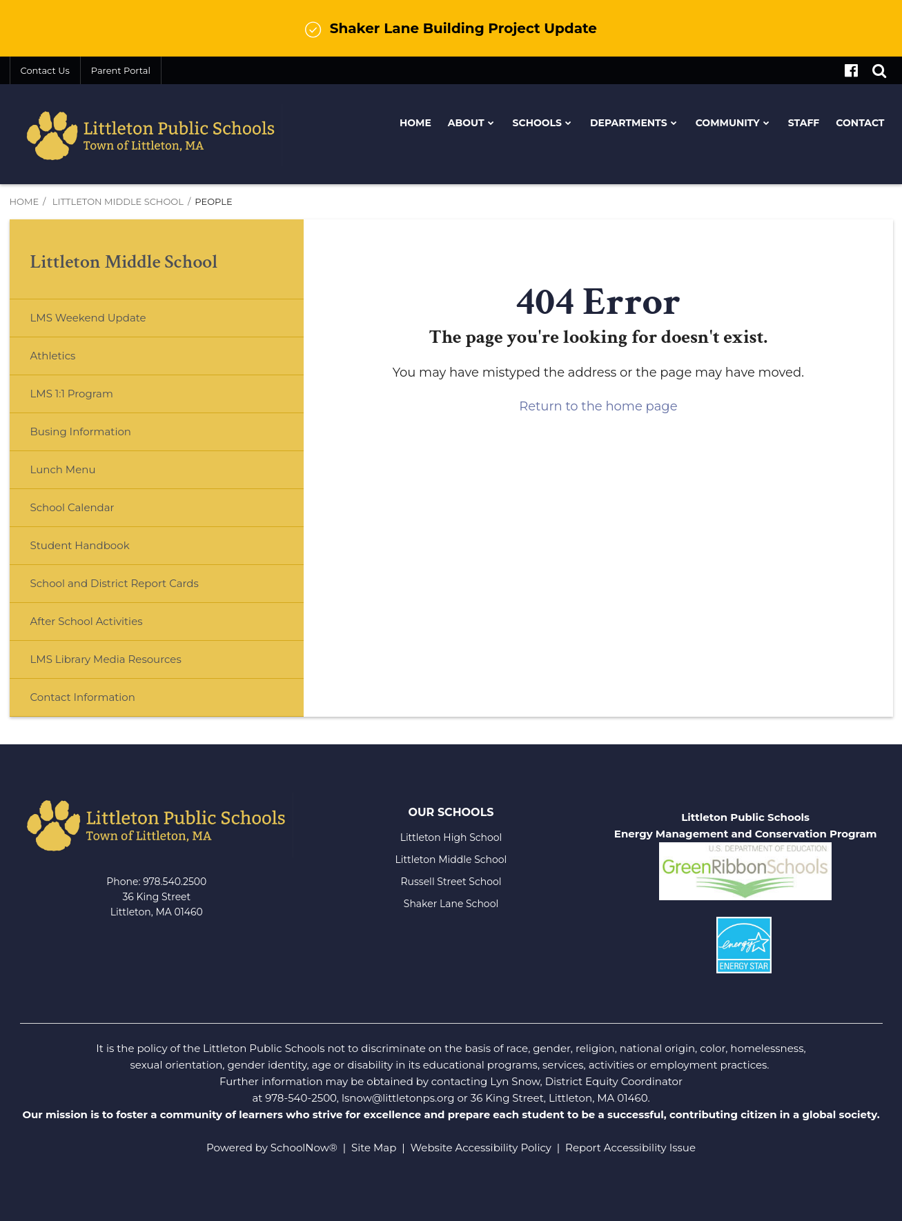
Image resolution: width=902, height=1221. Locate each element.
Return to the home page (598, 406)
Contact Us (45, 70)
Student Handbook (80, 545)
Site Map (373, 1147)
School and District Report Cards (114, 583)
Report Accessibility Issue (630, 1147)
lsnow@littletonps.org (398, 1097)
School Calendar (72, 507)
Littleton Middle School (118, 201)
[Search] (879, 70)
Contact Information (82, 697)
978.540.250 (171, 881)
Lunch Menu (85, 475)
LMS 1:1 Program (71, 393)
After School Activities (86, 621)
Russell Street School (450, 881)
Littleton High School (451, 837)
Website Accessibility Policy (481, 1147)
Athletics (53, 355)
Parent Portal (120, 70)
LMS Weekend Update (88, 317)
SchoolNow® (304, 1147)
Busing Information (80, 431)
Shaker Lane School (451, 903)
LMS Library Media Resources (106, 659)
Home (24, 201)
